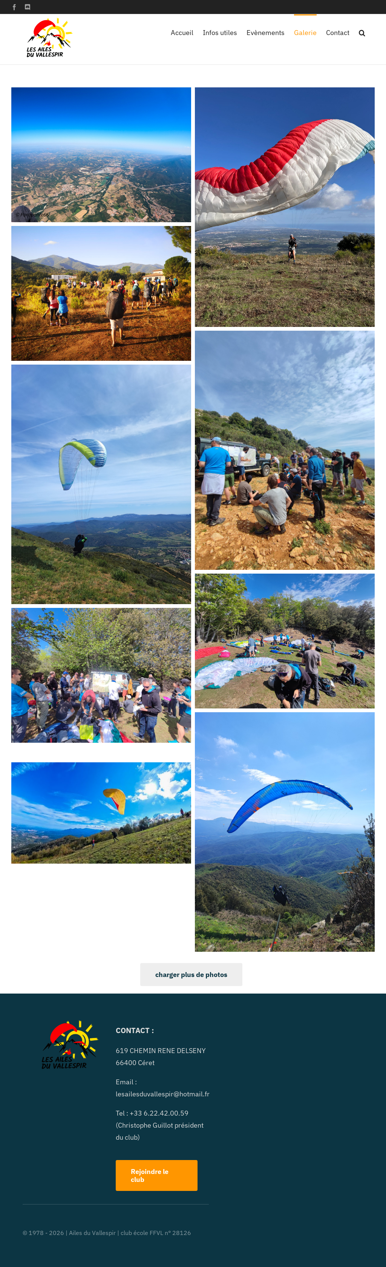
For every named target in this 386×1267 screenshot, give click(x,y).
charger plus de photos (191, 974)
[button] (362, 32)
